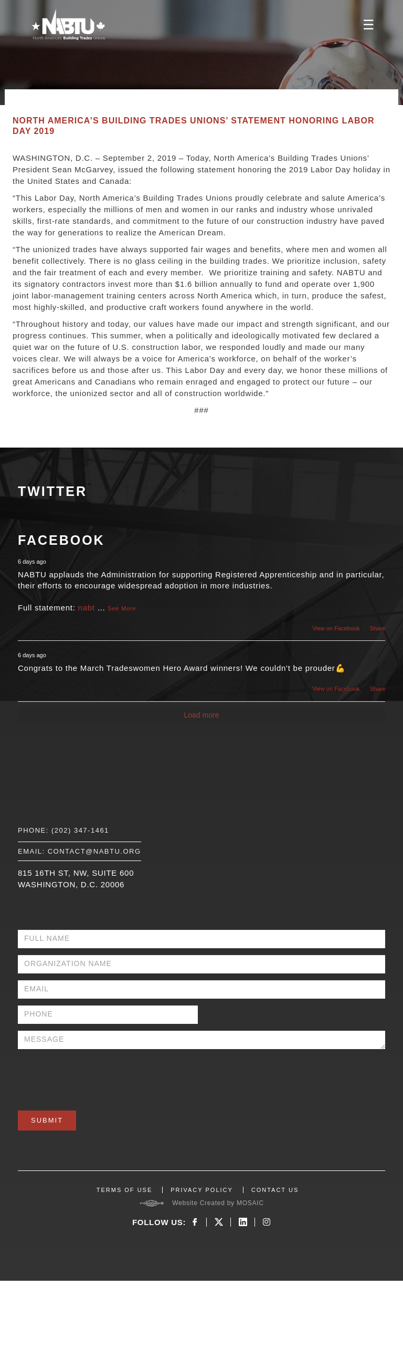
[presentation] (97, 1076)
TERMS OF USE (125, 1190)
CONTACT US (275, 1190)
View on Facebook (335, 628)
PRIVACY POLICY (202, 1190)
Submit (47, 1120)
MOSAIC (250, 1203)
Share (377, 628)
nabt (86, 607)
